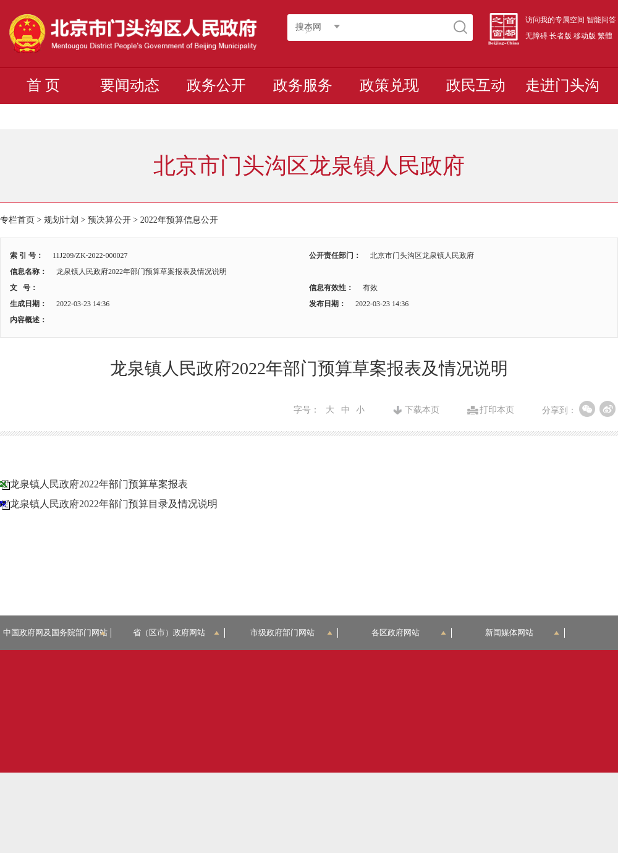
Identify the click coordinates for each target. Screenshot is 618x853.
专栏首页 (17, 220)
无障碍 (536, 36)
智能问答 (601, 19)
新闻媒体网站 (522, 632)
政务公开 (216, 85)
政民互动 (476, 85)
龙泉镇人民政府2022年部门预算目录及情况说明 (114, 504)
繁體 (605, 36)
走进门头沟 (562, 85)
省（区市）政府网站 (176, 632)
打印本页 (497, 410)
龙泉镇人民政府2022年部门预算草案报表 (99, 484)
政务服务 (302, 85)
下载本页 (422, 410)
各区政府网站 (408, 632)
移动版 (585, 36)
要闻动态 (129, 85)
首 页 (43, 85)
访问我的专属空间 (555, 19)
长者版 (560, 36)
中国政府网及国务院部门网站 (57, 632)
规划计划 (61, 220)
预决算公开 (109, 220)
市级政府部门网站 (291, 632)
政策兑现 (389, 85)
